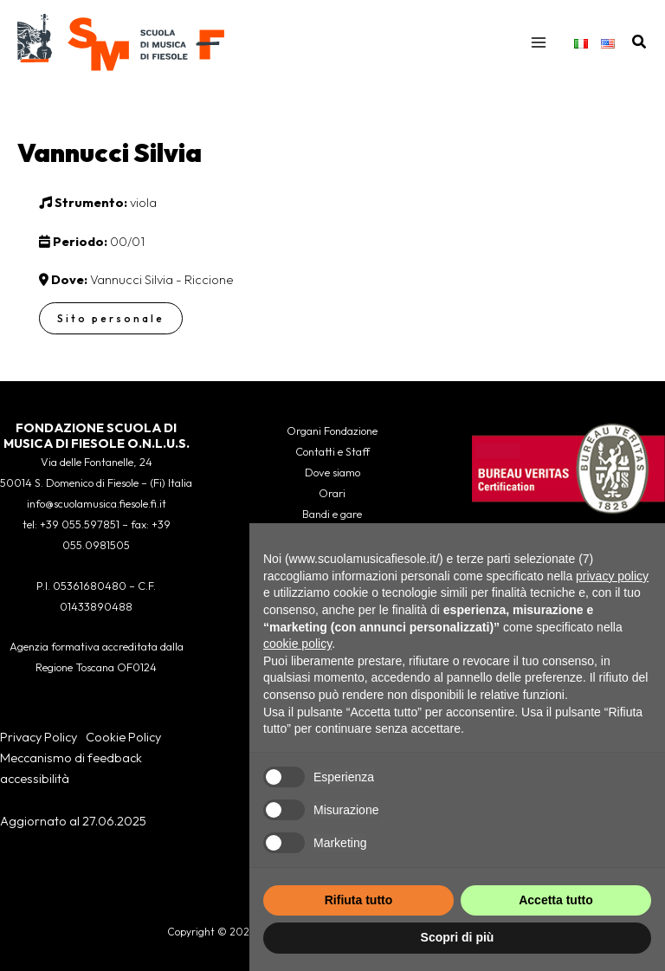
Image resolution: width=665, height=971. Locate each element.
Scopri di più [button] (457, 937)
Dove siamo (332, 472)
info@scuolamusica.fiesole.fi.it (96, 503)
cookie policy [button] (297, 644)
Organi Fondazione (332, 430)
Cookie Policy (123, 736)
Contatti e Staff (332, 451)
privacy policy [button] (612, 576)
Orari (332, 493)
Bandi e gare (332, 514)
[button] (640, 43)
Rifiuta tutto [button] (359, 900)
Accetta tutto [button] (556, 900)
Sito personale (111, 320)
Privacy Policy (38, 736)
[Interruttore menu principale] (538, 43)
